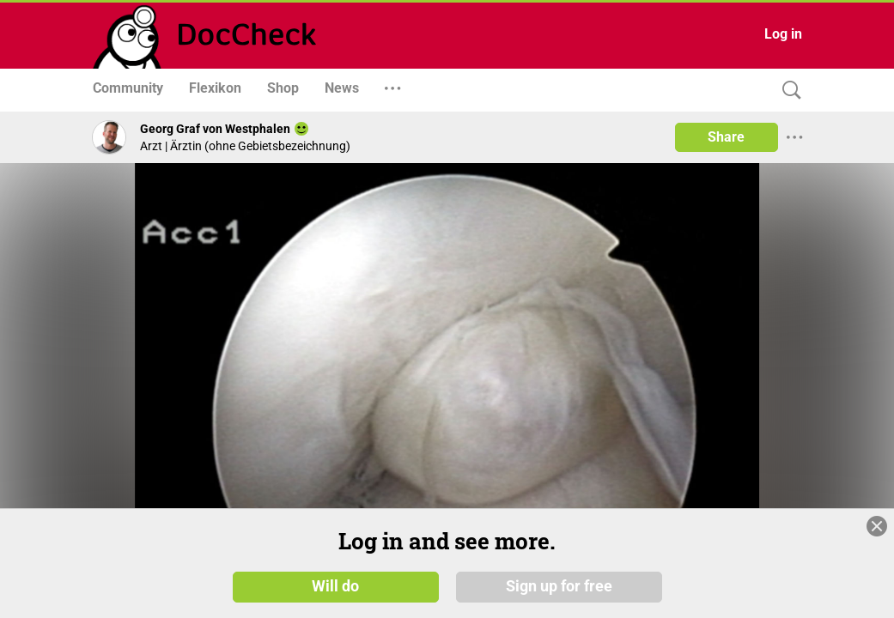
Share (726, 137)
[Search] (787, 90)
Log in (783, 34)
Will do (335, 585)
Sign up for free (559, 585)
